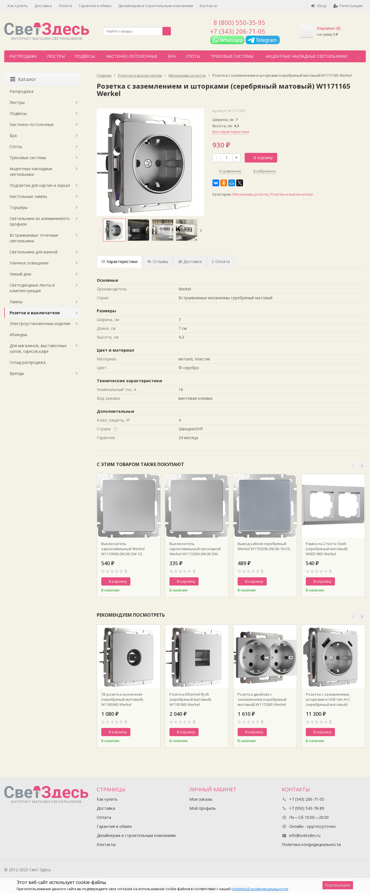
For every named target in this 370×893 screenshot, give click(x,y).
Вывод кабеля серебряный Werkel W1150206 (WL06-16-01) (264, 546)
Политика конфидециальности (311, 844)
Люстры (56, 56)
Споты (193, 56)
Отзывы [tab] (157, 261)
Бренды (17, 373)
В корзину (260, 157)
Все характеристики (230, 131)
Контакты (209, 5)
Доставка (43, 5)
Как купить (18, 5)
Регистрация (347, 5)
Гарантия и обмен (95, 5)
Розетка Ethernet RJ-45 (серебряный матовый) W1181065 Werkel (190, 699)
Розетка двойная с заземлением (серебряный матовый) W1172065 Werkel (262, 699)
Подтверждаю (338, 885)
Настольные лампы (28, 196)
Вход (318, 5)
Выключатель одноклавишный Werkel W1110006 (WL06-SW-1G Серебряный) (123, 548)
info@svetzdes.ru (304, 835)
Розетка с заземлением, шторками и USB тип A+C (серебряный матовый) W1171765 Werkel (328, 699)
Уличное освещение (29, 263)
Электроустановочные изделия (40, 323)
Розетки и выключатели (291, 194)
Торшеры (18, 207)
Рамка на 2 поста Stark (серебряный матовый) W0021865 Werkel (326, 548)
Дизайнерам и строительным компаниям (155, 5)
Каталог (23, 79)
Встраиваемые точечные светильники (34, 237)
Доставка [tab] (190, 261)
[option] (114, 230)
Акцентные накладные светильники (306, 56)
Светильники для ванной (33, 252)
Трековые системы (232, 56)
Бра (172, 56)
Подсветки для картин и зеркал (40, 185)
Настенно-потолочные (131, 56)
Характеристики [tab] (119, 261)
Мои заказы (200, 799)
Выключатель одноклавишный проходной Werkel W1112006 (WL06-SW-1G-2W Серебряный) (195, 548)
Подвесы (85, 56)
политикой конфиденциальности (259, 888)
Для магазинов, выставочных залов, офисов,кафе (38, 348)
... (359, 56)
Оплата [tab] (221, 261)
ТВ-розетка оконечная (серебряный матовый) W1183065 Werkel (122, 699)
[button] (353, 465)
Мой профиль (202, 808)
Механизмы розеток (251, 194)
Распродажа (22, 56)
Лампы (16, 301)
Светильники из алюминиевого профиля (40, 221)
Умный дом (20, 274)
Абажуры (18, 334)
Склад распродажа (28, 362)
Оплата (65, 5)
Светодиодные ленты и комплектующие (32, 287)
